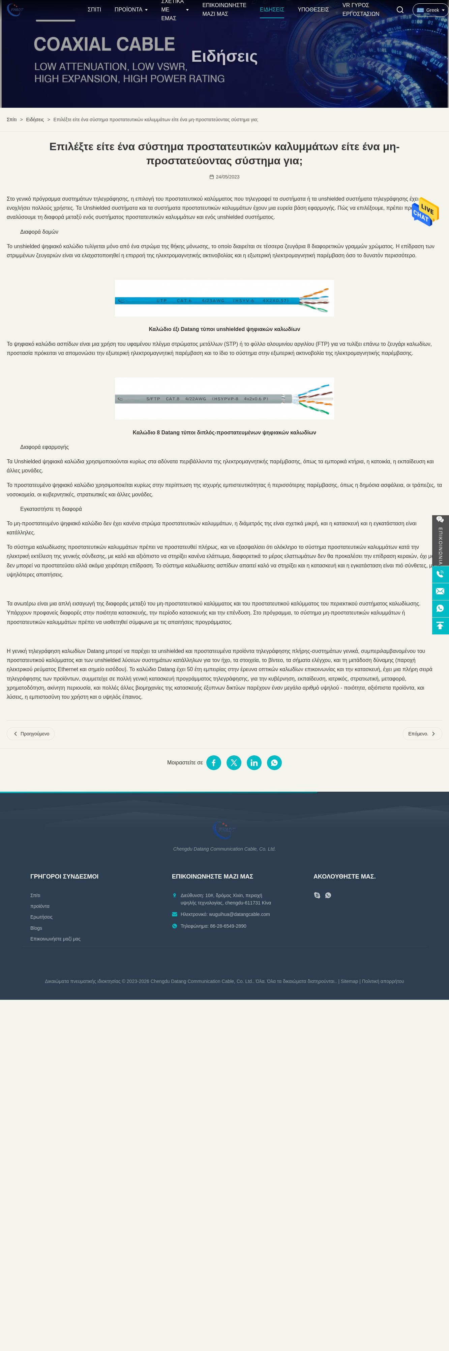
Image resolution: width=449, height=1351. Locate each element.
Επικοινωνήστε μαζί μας (55, 939)
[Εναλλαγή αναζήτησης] (400, 10)
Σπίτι (94, 9)
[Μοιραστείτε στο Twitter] (234, 762)
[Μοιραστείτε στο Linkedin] (254, 762)
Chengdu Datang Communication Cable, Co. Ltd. (202, 981)
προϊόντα (40, 906)
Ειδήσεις (272, 9)
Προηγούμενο (30, 733)
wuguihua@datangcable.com (239, 914)
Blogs (36, 928)
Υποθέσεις (313, 9)
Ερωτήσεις (41, 917)
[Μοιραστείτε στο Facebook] (213, 762)
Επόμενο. (422, 733)
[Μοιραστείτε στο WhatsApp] (274, 762)
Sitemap (349, 981)
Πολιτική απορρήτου (383, 981)
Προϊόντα (128, 9)
